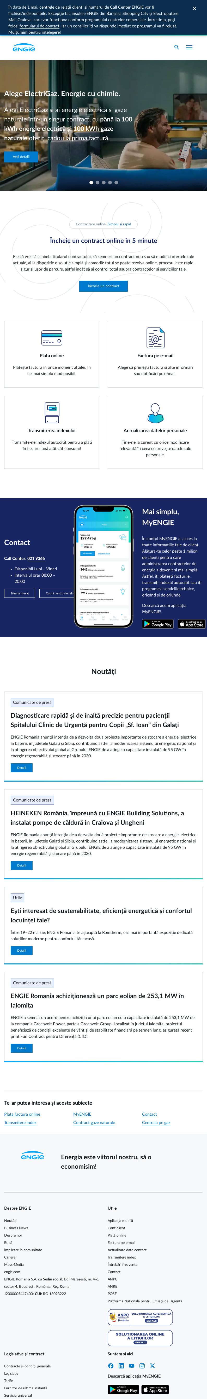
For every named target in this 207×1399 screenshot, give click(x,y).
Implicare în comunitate (23, 1215)
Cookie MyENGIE (90, 1390)
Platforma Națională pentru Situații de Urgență (145, 1266)
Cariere (9, 1223)
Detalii (21, 733)
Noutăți (10, 1186)
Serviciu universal (18, 1361)
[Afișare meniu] (189, 12)
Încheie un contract (103, 251)
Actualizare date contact (127, 1215)
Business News (16, 1193)
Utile (17, 863)
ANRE (112, 1252)
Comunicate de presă (32, 668)
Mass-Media (14, 1230)
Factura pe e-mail (121, 1208)
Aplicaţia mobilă (120, 1186)
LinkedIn (121, 1331)
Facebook (111, 1331)
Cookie (113, 1390)
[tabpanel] (103, 90)
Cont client (116, 1193)
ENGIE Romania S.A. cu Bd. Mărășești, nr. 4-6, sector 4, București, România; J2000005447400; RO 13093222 (51, 1252)
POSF (112, 1259)
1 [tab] (91, 147)
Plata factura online (22, 1080)
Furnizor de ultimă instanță (25, 1353)
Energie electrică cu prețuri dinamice (33, 1368)
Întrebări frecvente (122, 1230)
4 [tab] (110, 147)
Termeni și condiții (184, 1390)
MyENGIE (82, 1080)
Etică (8, 1208)
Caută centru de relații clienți (65, 558)
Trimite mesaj (20, 558)
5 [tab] (116, 147)
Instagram (142, 1331)
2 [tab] (97, 147)
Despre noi (13, 1201)
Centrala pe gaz (156, 1088)
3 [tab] (103, 147)
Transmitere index (20, 1088)
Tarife (8, 1346)
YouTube (132, 1331)
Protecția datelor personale (144, 1390)
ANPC (112, 1244)
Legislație (11, 1339)
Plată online (117, 1201)
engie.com (12, 1237)
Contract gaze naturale (94, 1088)
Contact (149, 1080)
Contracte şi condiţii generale (27, 1331)
